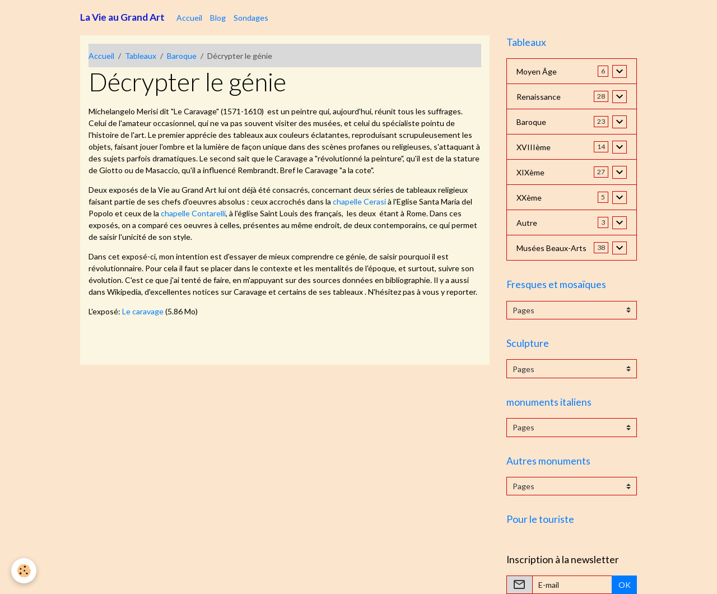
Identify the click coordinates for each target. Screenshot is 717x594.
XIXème (530, 172)
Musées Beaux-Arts (551, 248)
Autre (526, 223)
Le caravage (143, 311)
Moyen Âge (536, 71)
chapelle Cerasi (359, 201)
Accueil (189, 17)
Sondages (251, 17)
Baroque (182, 56)
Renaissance (538, 96)
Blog (218, 17)
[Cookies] (23, 570)
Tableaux (140, 56)
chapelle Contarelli (193, 213)
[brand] (122, 17)
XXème (529, 197)
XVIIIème (533, 147)
